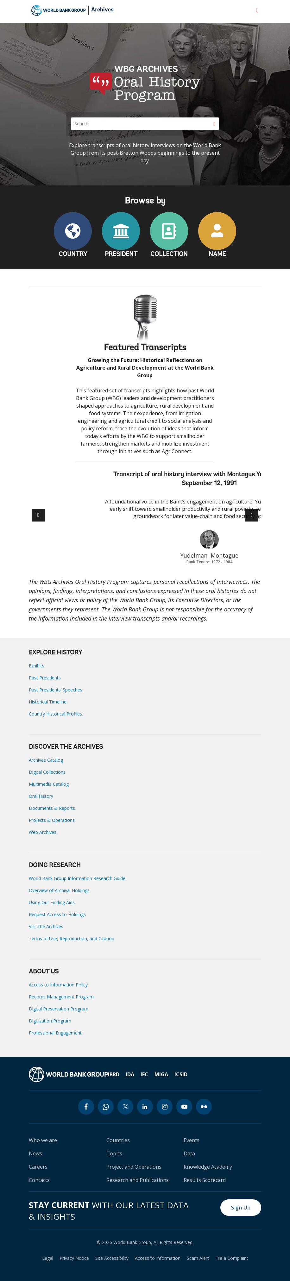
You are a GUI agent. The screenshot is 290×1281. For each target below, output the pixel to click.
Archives (102, 10)
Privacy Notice (74, 1258)
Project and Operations (133, 1166)
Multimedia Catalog (49, 784)
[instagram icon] (165, 1107)
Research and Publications (137, 1180)
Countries (118, 1140)
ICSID (180, 1074)
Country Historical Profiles (55, 714)
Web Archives (42, 832)
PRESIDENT (121, 254)
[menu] (257, 10)
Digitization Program (50, 1021)
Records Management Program (61, 997)
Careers (38, 1166)
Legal (47, 1258)
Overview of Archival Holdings (59, 890)
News (35, 1153)
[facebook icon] (86, 1107)
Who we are (43, 1140)
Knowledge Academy (208, 1166)
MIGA (161, 1074)
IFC (144, 1074)
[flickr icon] (204, 1107)
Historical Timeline (47, 702)
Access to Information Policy (58, 985)
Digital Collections (47, 772)
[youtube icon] (184, 1107)
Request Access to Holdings (57, 914)
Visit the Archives (46, 926)
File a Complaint (231, 1258)
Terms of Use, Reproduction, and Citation (71, 938)
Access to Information (157, 1258)
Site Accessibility (112, 1258)
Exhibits (36, 666)
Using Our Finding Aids (52, 902)
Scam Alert (198, 1258)
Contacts (39, 1180)
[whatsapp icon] (106, 1107)
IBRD (113, 1074)
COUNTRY (73, 254)
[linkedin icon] (145, 1107)
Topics (114, 1153)
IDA (130, 1074)
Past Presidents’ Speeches (55, 690)
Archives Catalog (46, 760)
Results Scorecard (205, 1180)
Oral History (41, 796)
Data (189, 1153)
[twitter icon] (125, 1107)
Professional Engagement (55, 1033)
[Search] (145, 123)
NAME (217, 254)
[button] (251, 515)
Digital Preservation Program (58, 1009)
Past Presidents (45, 678)
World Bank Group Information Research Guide (77, 878)
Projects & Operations (52, 820)
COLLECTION (169, 254)
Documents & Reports (52, 808)
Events (191, 1140)
